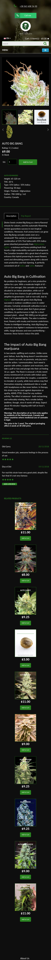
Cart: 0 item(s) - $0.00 (37, 38)
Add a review (9, 484)
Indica (22, 265)
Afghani (7, 299)
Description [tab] (11, 216)
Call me (24, 15)
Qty (4, 162)
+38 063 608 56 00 (28, 6)
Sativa (32, 265)
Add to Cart (28, 162)
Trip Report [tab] (26, 216)
